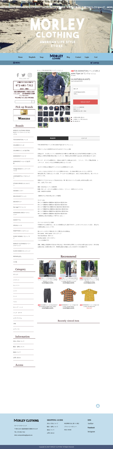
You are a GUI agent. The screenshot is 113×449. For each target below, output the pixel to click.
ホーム (39, 70)
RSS (65, 429)
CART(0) (94, 63)
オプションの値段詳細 (78, 107)
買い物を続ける (76, 121)
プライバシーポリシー (70, 426)
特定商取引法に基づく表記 (79, 111)
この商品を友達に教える (78, 117)
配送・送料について (23, 347)
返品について (76, 109)
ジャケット (60, 70)
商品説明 (53, 138)
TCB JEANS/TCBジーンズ (49, 70)
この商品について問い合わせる (80, 119)
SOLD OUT (85, 102)
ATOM (69, 429)
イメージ (84, 138)
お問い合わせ (23, 358)
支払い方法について (23, 341)
